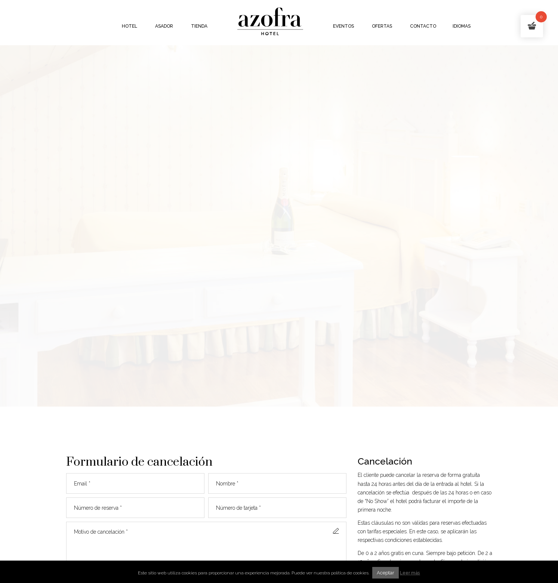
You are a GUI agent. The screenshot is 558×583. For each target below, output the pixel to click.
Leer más (410, 573)
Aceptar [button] (385, 573)
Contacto (423, 26)
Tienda (199, 26)
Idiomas (462, 26)
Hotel (129, 26)
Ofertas (382, 26)
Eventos (343, 26)
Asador (164, 26)
